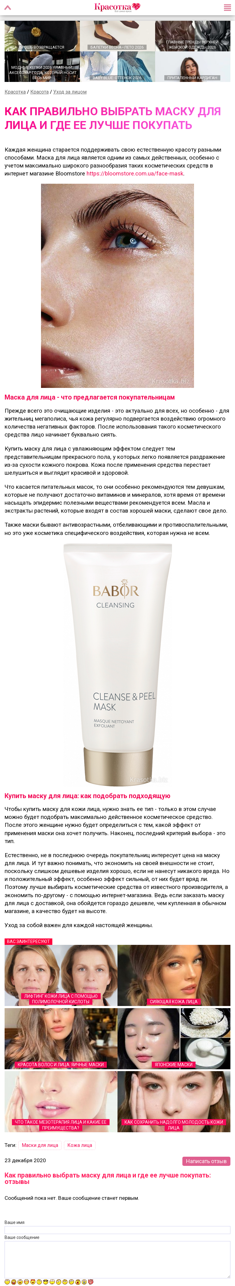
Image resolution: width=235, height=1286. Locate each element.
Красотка (15, 92)
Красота (39, 92)
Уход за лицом (70, 92)
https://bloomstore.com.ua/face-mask (135, 174)
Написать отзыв (206, 1162)
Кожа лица (79, 1146)
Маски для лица (40, 1146)
